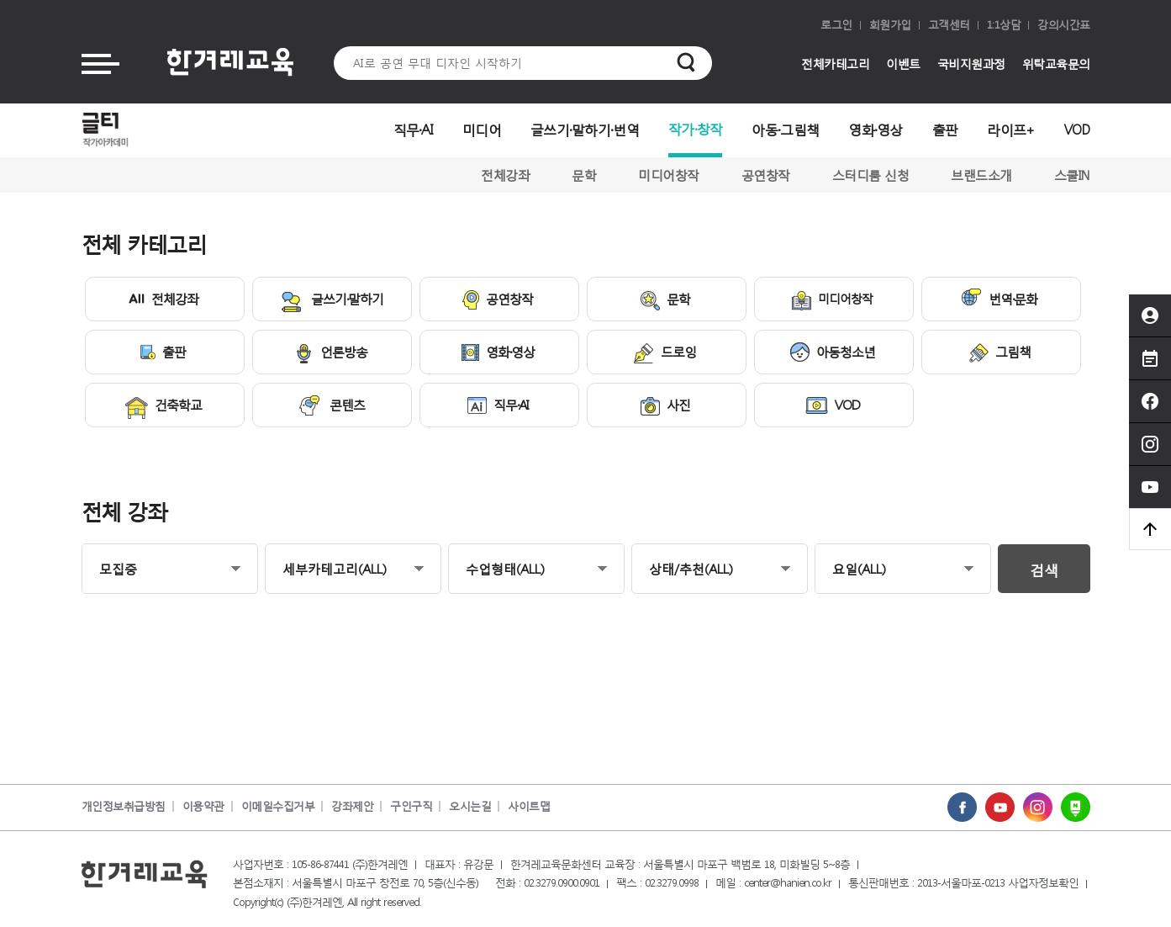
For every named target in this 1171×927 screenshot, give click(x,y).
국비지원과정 (971, 64)
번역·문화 (999, 298)
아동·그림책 (785, 129)
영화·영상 (875, 129)
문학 (584, 175)
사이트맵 (529, 806)
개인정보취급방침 (124, 806)
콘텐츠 (330, 405)
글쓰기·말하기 (330, 301)
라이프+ (1010, 129)
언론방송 (330, 353)
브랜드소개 (981, 175)
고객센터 (949, 25)
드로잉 (665, 353)
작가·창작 (695, 128)
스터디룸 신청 (871, 175)
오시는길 (470, 806)
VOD (1077, 129)
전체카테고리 (835, 64)
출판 (945, 129)
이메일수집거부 (278, 806)
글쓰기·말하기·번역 (584, 129)
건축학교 (163, 407)
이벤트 (903, 64)
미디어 (481, 129)
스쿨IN (1072, 175)
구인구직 (411, 806)
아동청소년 (832, 352)
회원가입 (890, 25)
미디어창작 (668, 175)
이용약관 (203, 806)
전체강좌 (505, 175)
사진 (665, 406)
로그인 (836, 25)
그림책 (1000, 353)
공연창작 (765, 175)
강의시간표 (1063, 25)
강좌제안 (352, 806)
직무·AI (413, 129)
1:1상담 (1004, 25)
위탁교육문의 (1056, 64)
